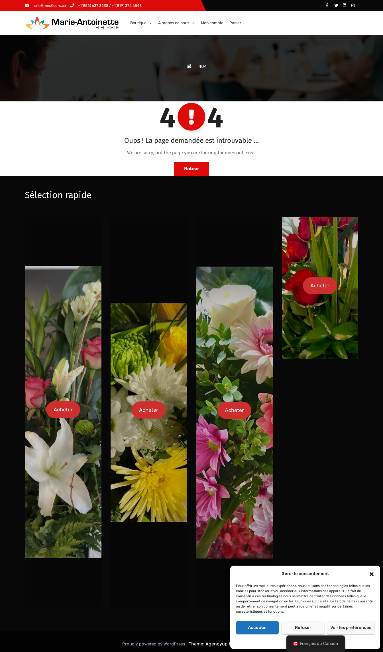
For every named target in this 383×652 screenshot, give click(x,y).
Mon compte (212, 23)
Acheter (63, 410)
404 (203, 66)
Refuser (303, 627)
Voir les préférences (350, 627)
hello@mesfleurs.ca (45, 5)
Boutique (141, 23)
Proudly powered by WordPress (154, 644)
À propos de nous (176, 23)
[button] (371, 573)
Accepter (257, 627)
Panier (235, 23)
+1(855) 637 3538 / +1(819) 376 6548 (106, 5)
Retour (191, 168)
